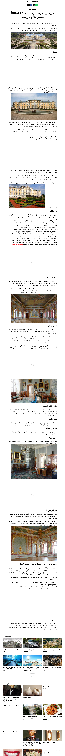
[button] (3, 1)
